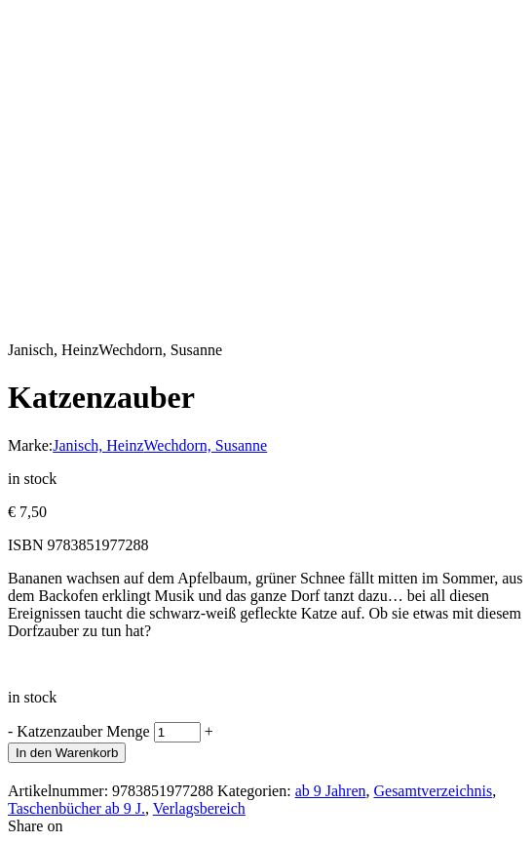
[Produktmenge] (177, 732)
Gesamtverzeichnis (432, 791)
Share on (35, 826)
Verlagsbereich (199, 808)
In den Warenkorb (67, 752)
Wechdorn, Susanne (206, 445)
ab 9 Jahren (330, 791)
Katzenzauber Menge (83, 731)
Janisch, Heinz (98, 445)
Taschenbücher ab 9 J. (76, 808)
